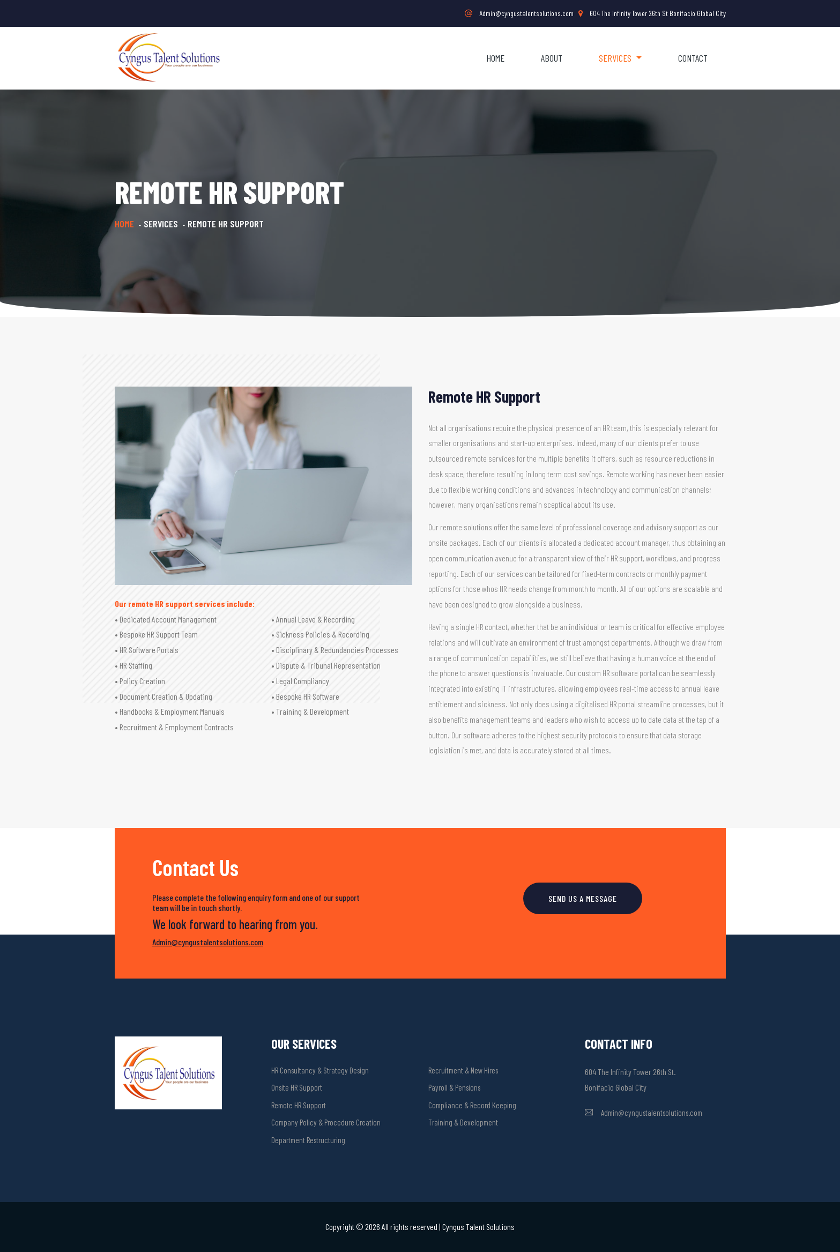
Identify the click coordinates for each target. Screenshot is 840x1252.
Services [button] (616, 58)
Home (495, 58)
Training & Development (463, 1122)
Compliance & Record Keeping (472, 1105)
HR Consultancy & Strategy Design (320, 1070)
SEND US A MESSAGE (582, 898)
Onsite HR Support (296, 1087)
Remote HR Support (298, 1105)
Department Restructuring (308, 1140)
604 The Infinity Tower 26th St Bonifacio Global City (652, 13)
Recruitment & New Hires (463, 1070)
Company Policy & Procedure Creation (326, 1122)
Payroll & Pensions (454, 1087)
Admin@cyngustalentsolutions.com (519, 13)
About (551, 58)
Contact (693, 58)
